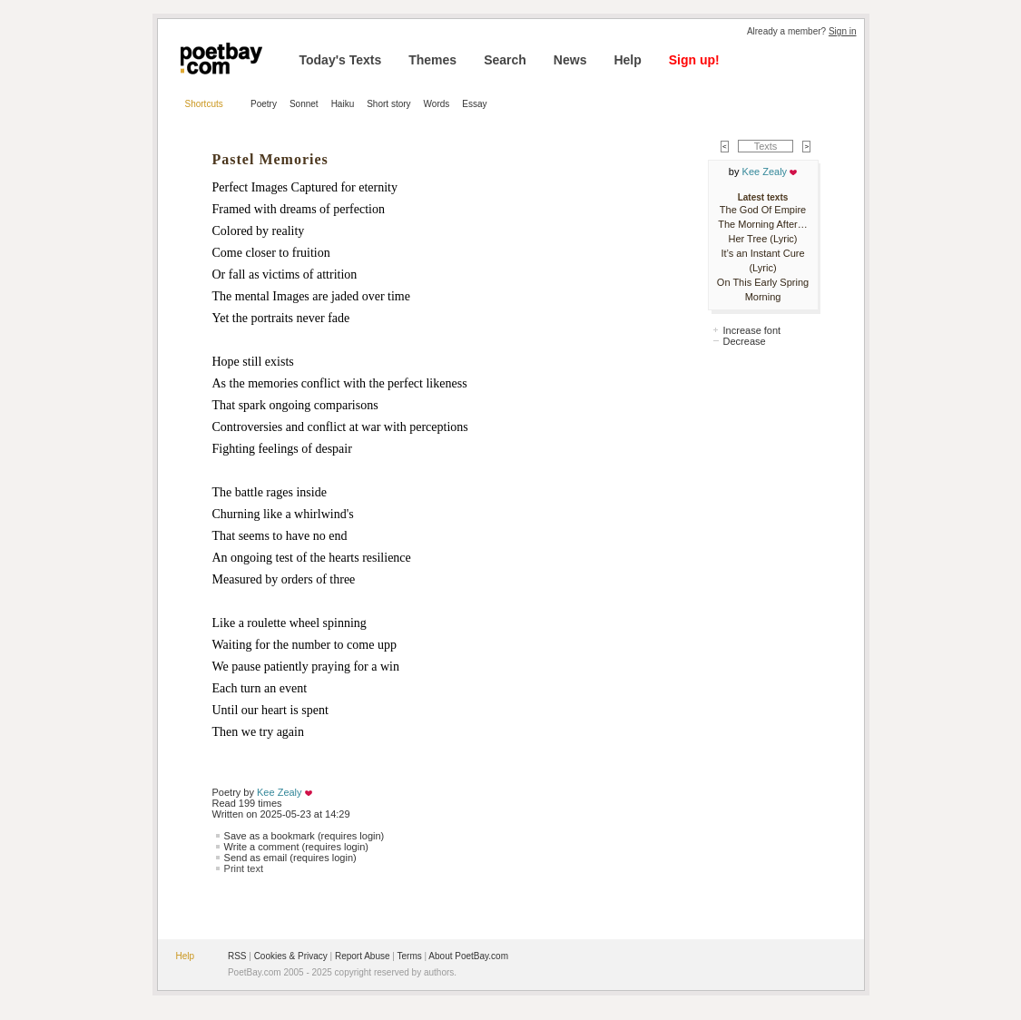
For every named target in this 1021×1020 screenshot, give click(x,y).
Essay (474, 104)
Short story (388, 104)
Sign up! (694, 60)
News (570, 60)
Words (437, 104)
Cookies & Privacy (291, 956)
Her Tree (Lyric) (763, 238)
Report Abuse (362, 956)
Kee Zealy (279, 792)
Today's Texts (340, 60)
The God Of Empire (763, 209)
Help (627, 60)
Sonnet (304, 104)
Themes (432, 60)
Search (505, 60)
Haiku (343, 104)
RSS (237, 956)
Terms (410, 956)
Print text (243, 868)
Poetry (263, 104)
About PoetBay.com (468, 956)
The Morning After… (762, 224)
